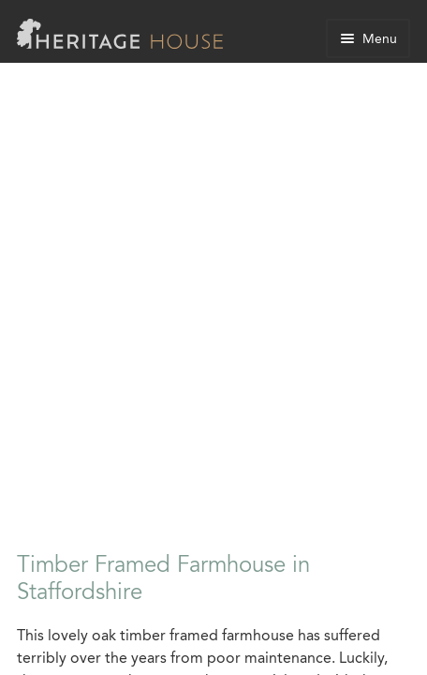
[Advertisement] (213, 314)
